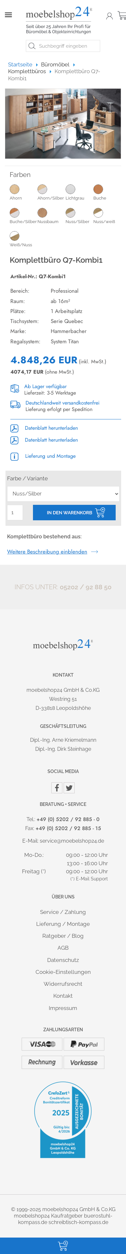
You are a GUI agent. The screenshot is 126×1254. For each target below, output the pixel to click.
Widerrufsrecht (63, 984)
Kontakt (63, 996)
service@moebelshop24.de (72, 841)
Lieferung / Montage (63, 924)
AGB (63, 948)
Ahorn (23, 192)
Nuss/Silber (79, 215)
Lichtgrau (79, 192)
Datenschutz (63, 960)
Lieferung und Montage (43, 456)
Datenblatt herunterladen (44, 428)
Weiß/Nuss (23, 238)
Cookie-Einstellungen (63, 972)
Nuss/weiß (107, 215)
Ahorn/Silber (51, 192)
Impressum (63, 1008)
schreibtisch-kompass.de (78, 1222)
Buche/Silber (23, 215)
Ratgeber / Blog (63, 936)
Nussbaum (51, 215)
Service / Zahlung (63, 912)
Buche (107, 192)
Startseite (23, 64)
